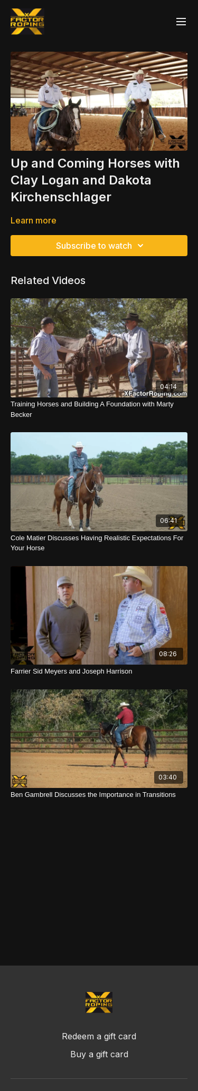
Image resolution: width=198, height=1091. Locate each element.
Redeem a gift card (99, 1036)
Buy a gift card (99, 1054)
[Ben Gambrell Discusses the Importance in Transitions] (99, 795)
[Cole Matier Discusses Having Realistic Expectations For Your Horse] (99, 543)
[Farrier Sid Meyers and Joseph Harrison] (99, 671)
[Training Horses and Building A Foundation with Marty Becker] (99, 409)
